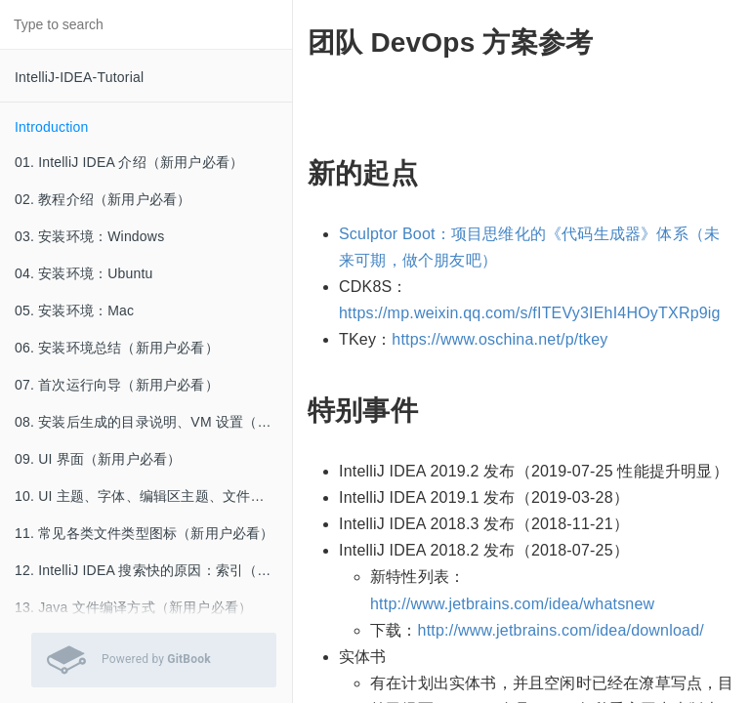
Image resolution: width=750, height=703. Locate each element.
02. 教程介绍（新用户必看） (102, 199)
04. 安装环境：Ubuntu (84, 273)
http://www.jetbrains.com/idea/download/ (561, 630)
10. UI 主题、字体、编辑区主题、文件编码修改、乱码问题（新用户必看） (153, 496)
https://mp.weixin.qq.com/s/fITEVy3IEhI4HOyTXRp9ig (530, 313)
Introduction (52, 127)
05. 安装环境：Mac (74, 310)
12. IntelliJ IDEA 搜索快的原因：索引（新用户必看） (153, 570)
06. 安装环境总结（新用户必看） (117, 347)
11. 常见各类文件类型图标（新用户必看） (144, 533)
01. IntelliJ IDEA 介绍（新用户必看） (129, 162)
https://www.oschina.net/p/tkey (499, 339)
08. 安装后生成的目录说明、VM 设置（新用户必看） (153, 422)
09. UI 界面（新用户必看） (98, 459)
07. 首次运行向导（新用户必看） (117, 385)
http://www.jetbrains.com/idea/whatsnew (512, 604)
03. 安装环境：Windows (89, 236)
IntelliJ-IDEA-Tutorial (79, 77)
